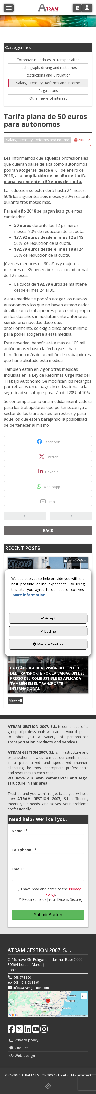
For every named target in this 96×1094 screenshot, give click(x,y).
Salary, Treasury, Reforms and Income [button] (48, 82)
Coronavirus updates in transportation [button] (48, 59)
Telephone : (24, 849)
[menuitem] (48, 1040)
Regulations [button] (48, 90)
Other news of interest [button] (48, 98)
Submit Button (48, 915)
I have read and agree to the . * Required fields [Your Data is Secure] (49, 894)
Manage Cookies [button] (48, 644)
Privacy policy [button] (24, 1040)
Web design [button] (22, 1055)
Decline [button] (48, 631)
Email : (18, 868)
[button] (77, 8)
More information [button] (29, 594)
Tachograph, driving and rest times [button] (48, 67)
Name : (20, 830)
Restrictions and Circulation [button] (48, 75)
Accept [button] (48, 618)
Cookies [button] (18, 1047)
